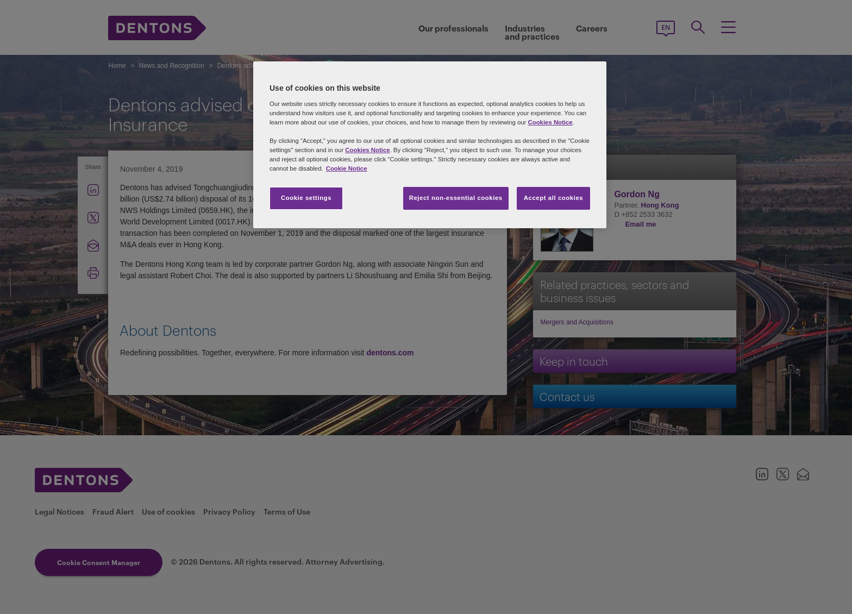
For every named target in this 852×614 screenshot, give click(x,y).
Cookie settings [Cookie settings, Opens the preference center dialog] (306, 198)
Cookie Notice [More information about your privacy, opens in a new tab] (346, 168)
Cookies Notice (550, 122)
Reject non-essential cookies (456, 198)
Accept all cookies (554, 198)
